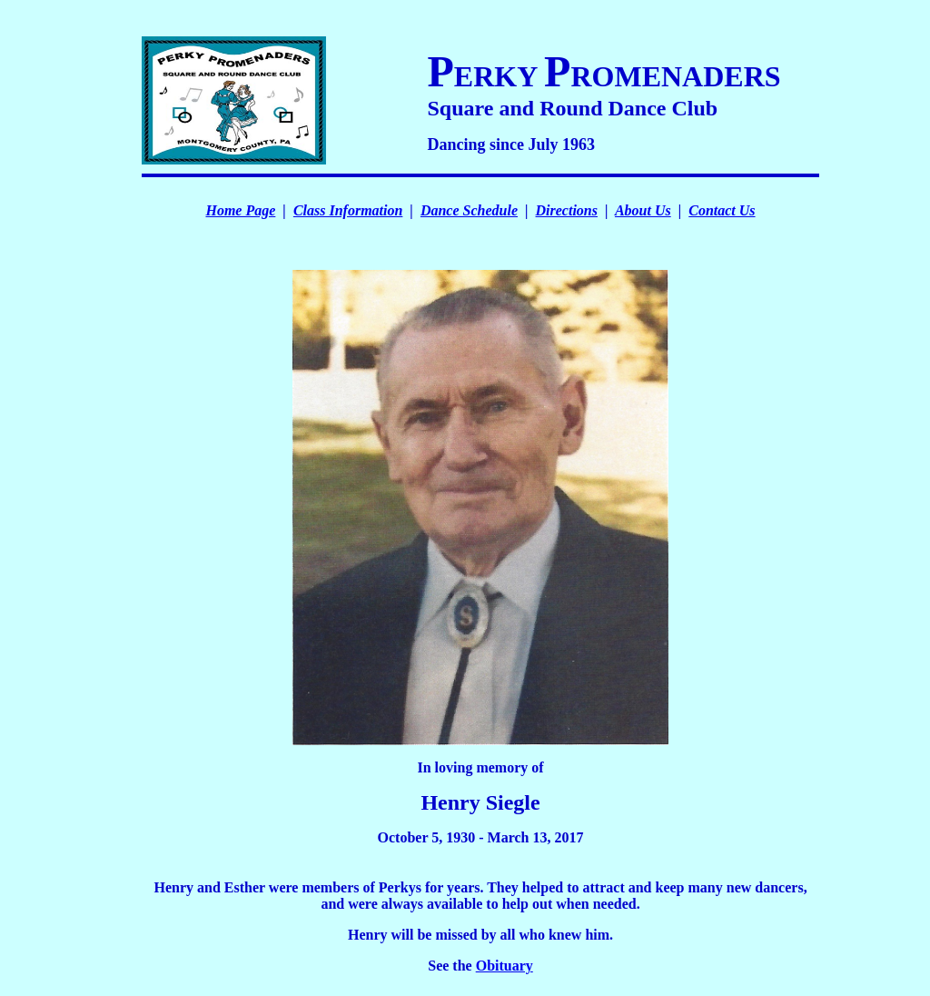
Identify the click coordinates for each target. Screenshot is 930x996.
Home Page (240, 210)
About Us (643, 210)
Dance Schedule (469, 210)
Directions (567, 210)
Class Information (347, 210)
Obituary (504, 965)
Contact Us (721, 210)
